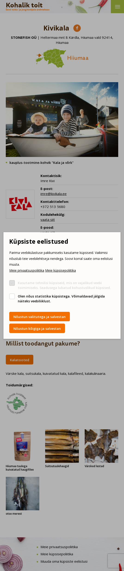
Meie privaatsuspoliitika (26, 270)
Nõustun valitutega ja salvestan (39, 317)
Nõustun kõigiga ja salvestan (37, 328)
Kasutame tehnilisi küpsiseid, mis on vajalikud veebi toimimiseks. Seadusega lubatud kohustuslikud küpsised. (64, 285)
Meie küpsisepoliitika (60, 270)
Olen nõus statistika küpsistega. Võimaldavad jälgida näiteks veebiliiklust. (61, 298)
